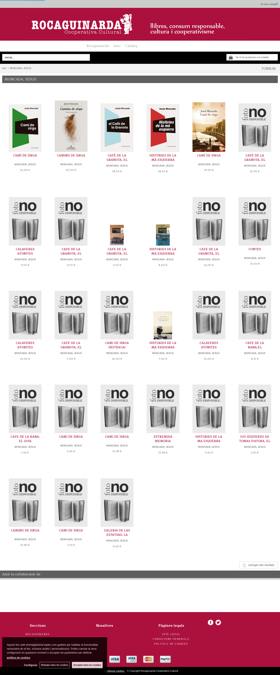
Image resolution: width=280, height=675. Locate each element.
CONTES (254, 249)
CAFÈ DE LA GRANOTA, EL (117, 157)
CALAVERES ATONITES (25, 251)
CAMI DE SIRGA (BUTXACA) (117, 345)
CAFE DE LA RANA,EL (254, 345)
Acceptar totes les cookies (87, 665)
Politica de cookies (171, 644)
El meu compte (269, 4)
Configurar (30, 665)
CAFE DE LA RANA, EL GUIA (25, 439)
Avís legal (171, 634)
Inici (117, 46)
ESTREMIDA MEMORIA (163, 439)
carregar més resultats (261, 565)
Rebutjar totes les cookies (54, 665)
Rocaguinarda (98, 46)
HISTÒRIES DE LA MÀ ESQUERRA (162, 157)
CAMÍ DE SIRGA (25, 155)
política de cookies (18, 657)
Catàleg (131, 46)
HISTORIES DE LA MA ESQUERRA (162, 251)
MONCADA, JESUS (255, 165)
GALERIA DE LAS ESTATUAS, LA (117, 532)
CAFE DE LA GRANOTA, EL (254, 157)
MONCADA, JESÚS (25, 164)
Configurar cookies (114, 671)
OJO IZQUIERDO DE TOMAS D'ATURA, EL (254, 439)
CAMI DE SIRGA (71, 436)
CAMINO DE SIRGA (71, 155)
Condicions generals (171, 639)
